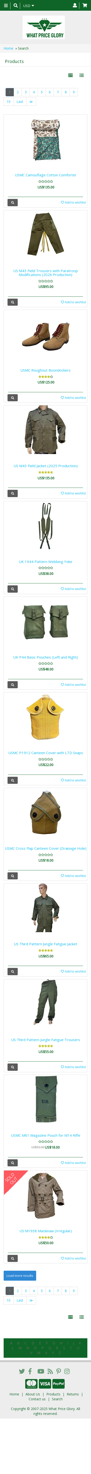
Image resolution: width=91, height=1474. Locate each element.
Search (57, 1399)
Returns (73, 1394)
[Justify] (81, 75)
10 (8, 101)
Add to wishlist (73, 202)
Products (53, 1394)
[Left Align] (70, 75)
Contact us (37, 1399)
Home (8, 48)
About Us (32, 1394)
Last (20, 101)
